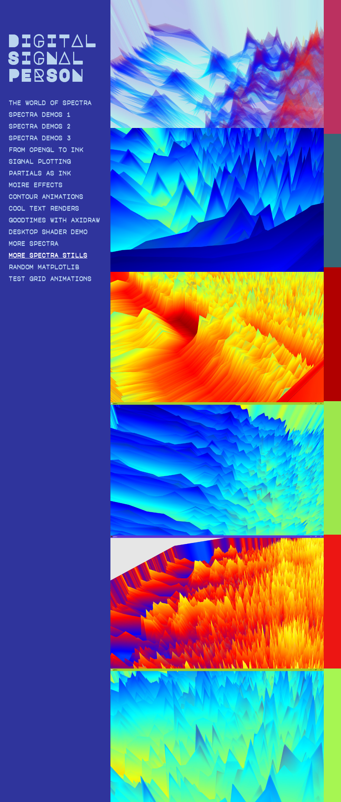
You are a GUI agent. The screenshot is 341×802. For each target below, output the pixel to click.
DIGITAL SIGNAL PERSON (51, 57)
